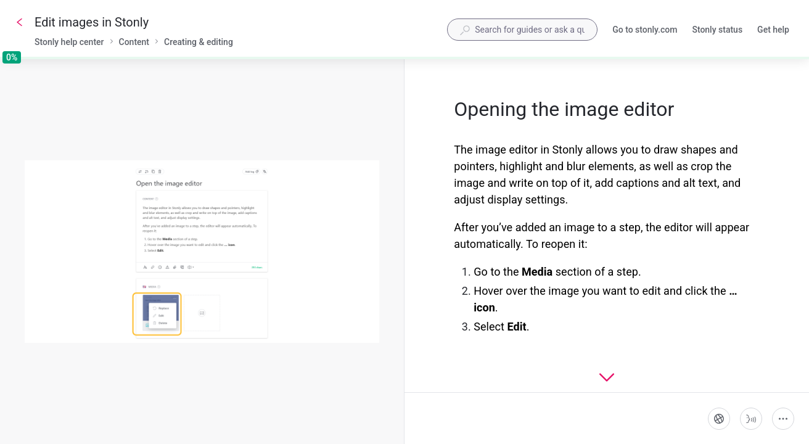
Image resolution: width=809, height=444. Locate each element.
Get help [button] (773, 30)
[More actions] (783, 419)
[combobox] (522, 29)
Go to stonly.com (644, 31)
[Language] (719, 419)
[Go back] (19, 22)
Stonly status (717, 31)
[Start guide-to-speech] (751, 419)
